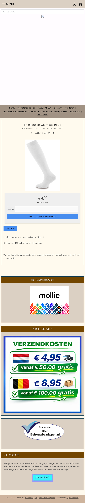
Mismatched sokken (26, 107)
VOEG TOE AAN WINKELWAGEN (42, 216)
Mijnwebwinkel (73, 498)
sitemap (29, 498)
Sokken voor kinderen (64, 107)
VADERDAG (75, 111)
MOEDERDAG (42, 114)
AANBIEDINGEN (44, 107)
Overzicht (10, 228)
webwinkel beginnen (47, 498)
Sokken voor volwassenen (15, 111)
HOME (12, 107)
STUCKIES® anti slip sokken (55, 111)
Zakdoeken (35, 111)
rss (36, 498)
